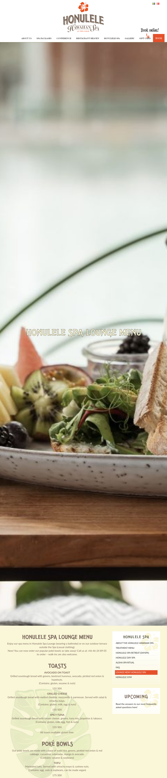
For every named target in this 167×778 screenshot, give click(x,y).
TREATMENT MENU (125, 648)
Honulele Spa (112, 38)
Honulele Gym (124, 677)
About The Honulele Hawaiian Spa (135, 643)
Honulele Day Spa (125, 658)
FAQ (118, 667)
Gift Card (145, 38)
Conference (63, 38)
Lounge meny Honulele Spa (131, 672)
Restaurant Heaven (87, 38)
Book (158, 38)
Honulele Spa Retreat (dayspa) (132, 653)
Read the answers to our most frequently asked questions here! (136, 706)
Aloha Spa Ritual (125, 662)
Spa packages (44, 38)
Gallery (129, 38)
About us (26, 38)
